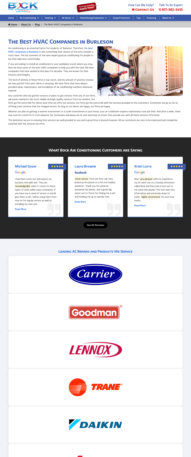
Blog (37, 24)
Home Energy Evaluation (92, 18)
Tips (138, 18)
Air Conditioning (28, 18)
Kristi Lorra (142, 166)
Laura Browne (85, 166)
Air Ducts (66, 18)
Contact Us (143, 9)
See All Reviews (95, 225)
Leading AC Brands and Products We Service (95, 251)
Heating (49, 18)
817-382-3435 (170, 9)
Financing (151, 18)
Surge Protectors (121, 18)
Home (11, 18)
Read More (20, 209)
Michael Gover (26, 166)
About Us (166, 18)
